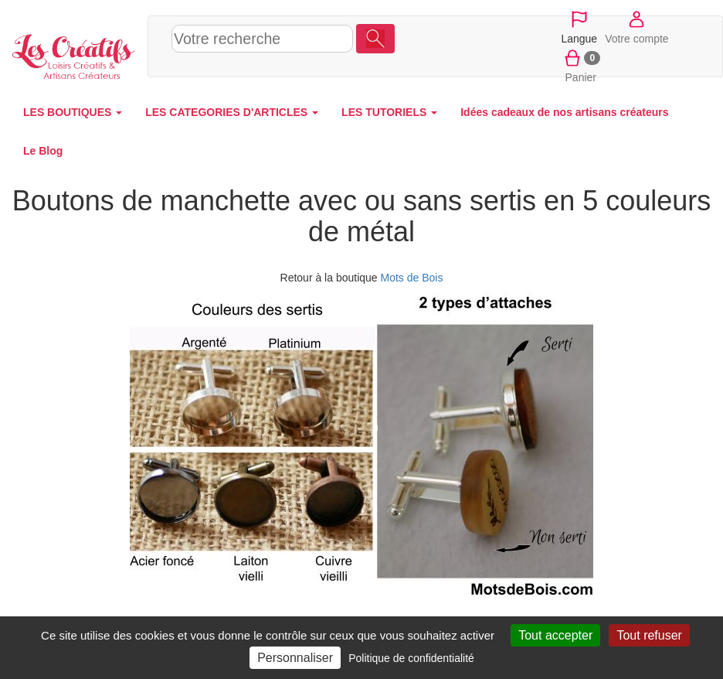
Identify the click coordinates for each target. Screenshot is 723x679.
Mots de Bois (412, 277)
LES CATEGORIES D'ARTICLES (231, 112)
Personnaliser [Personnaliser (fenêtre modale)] (295, 657)
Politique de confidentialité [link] (411, 658)
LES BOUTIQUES (72, 112)
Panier (580, 65)
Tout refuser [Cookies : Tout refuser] (648, 635)
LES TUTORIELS (389, 112)
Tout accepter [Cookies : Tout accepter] (555, 635)
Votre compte (637, 26)
